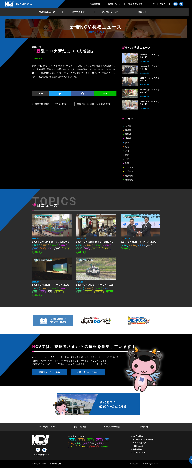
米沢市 (128, 126)
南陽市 (128, 130)
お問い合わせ (117, 4)
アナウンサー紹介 (112, 12)
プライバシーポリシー (41, 464)
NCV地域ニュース (48, 12)
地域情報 (37, 58)
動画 (127, 163)
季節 (127, 143)
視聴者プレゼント (140, 4)
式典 (127, 155)
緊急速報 (129, 176)
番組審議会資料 (56, 464)
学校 (127, 151)
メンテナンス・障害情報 (143, 440)
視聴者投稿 (98, 4)
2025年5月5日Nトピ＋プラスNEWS (50, 242)
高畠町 (128, 134)
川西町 (128, 138)
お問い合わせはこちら (87, 372)
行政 (127, 159)
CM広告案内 (138, 436)
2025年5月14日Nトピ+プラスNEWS (95, 285)
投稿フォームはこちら (49, 372)
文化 (127, 147)
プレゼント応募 (139, 453)
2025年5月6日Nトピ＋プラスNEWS (94, 242)
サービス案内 (162, 4)
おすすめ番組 (80, 12)
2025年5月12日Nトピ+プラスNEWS (51, 285)
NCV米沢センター (41, 455)
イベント (129, 167)
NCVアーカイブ (139, 443)
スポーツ (129, 171)
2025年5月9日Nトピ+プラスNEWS (139, 242)
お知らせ (144, 12)
